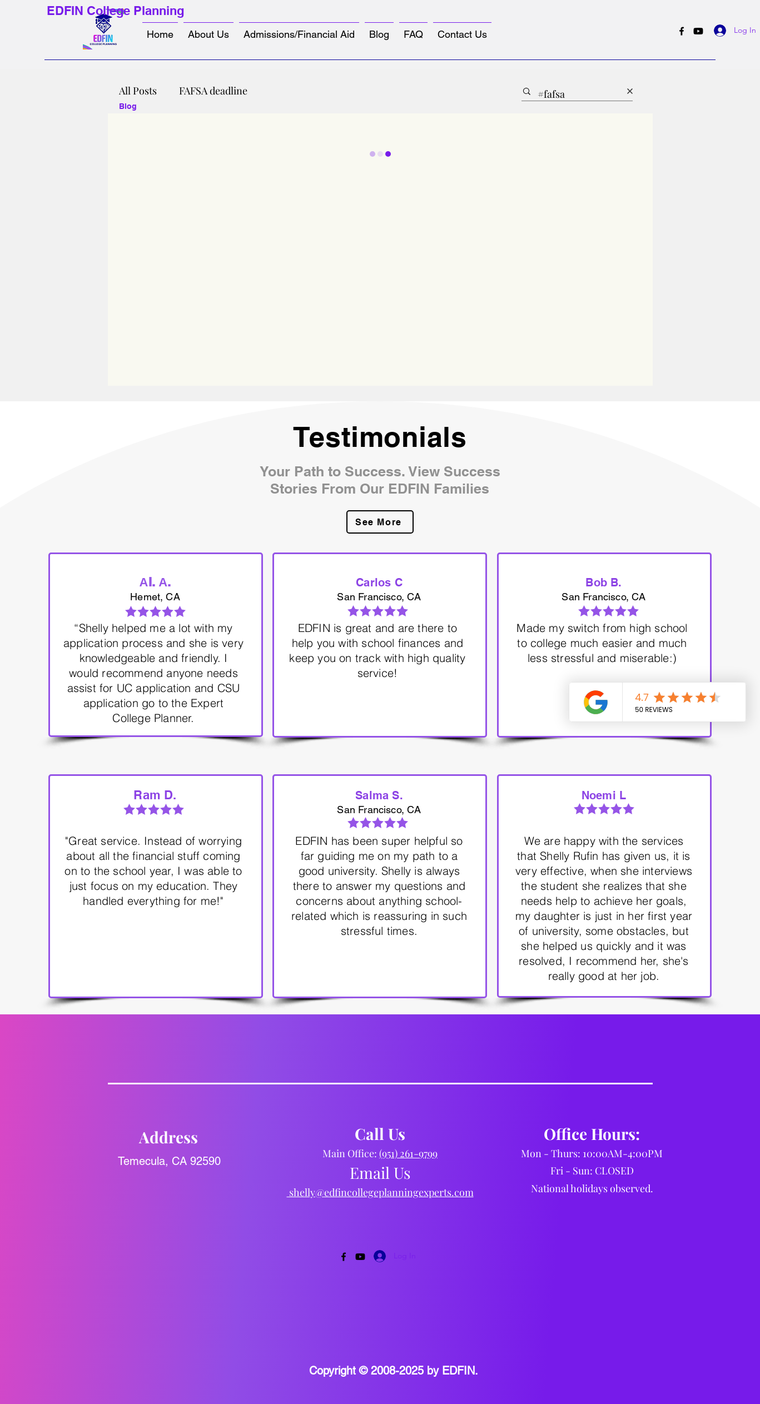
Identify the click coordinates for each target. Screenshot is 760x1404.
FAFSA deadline (213, 90)
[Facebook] (681, 31)
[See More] (380, 522)
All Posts (138, 90)
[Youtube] (698, 31)
